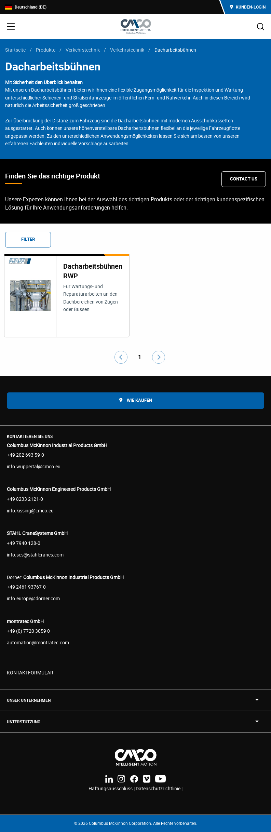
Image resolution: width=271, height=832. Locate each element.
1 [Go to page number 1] (139, 357)
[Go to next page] (158, 357)
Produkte (45, 49)
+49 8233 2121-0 (25, 499)
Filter (28, 239)
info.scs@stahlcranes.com (35, 554)
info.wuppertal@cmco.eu (33, 466)
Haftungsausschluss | (112, 788)
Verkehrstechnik (83, 49)
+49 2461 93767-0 (26, 586)
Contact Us (243, 179)
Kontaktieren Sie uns (30, 436)
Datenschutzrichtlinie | (159, 788)
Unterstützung (23, 721)
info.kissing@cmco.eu (30, 510)
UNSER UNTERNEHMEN (29, 700)
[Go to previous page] (120, 357)
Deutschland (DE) (25, 7)
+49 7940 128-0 (23, 543)
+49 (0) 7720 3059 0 (28, 631)
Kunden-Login (248, 7)
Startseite (15, 49)
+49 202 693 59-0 (25, 455)
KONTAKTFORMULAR (30, 672)
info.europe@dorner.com (33, 598)
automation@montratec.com (38, 642)
